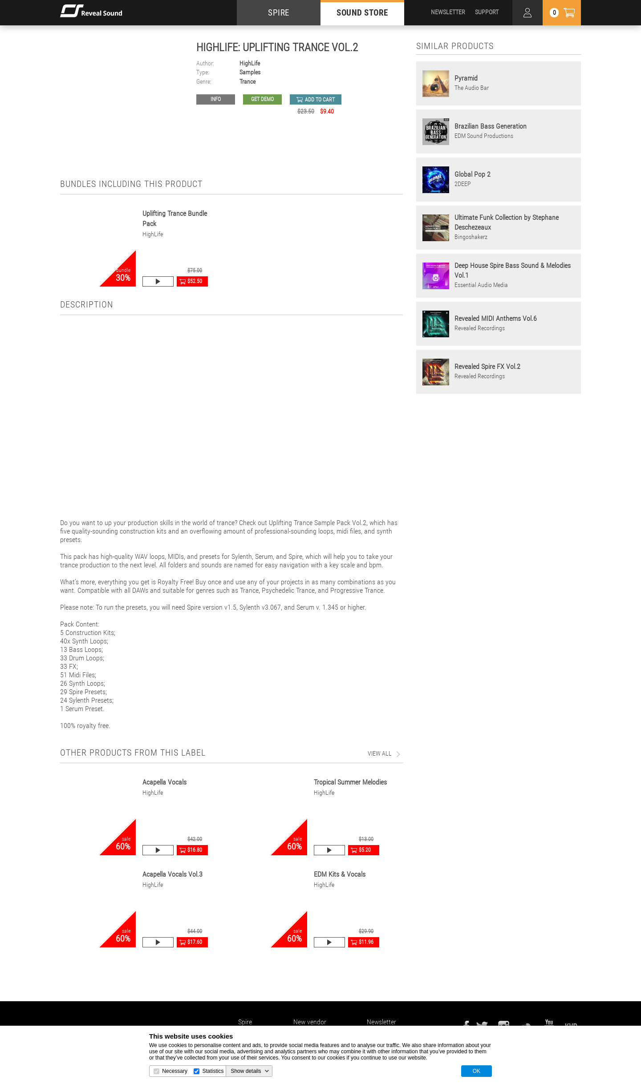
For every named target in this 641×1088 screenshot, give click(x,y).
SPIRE (278, 13)
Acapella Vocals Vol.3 (172, 874)
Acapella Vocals (164, 782)
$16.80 (194, 850)
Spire (245, 1022)
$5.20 (365, 850)
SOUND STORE (362, 13)
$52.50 (194, 281)
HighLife (249, 63)
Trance (247, 81)
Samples (249, 72)
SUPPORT (487, 12)
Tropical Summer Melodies (350, 782)
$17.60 (194, 942)
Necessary (174, 1071)
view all (380, 753)
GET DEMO (262, 99)
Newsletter (381, 1022)
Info (216, 99)
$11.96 (366, 942)
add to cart (320, 100)
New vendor (309, 1022)
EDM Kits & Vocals (339, 874)
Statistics (212, 1071)
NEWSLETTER (448, 12)
